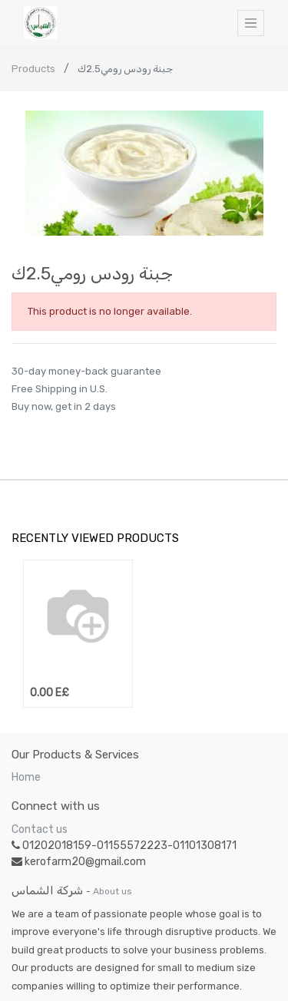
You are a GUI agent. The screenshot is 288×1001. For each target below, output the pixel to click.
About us (112, 891)
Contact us (40, 829)
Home (26, 777)
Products (33, 68)
